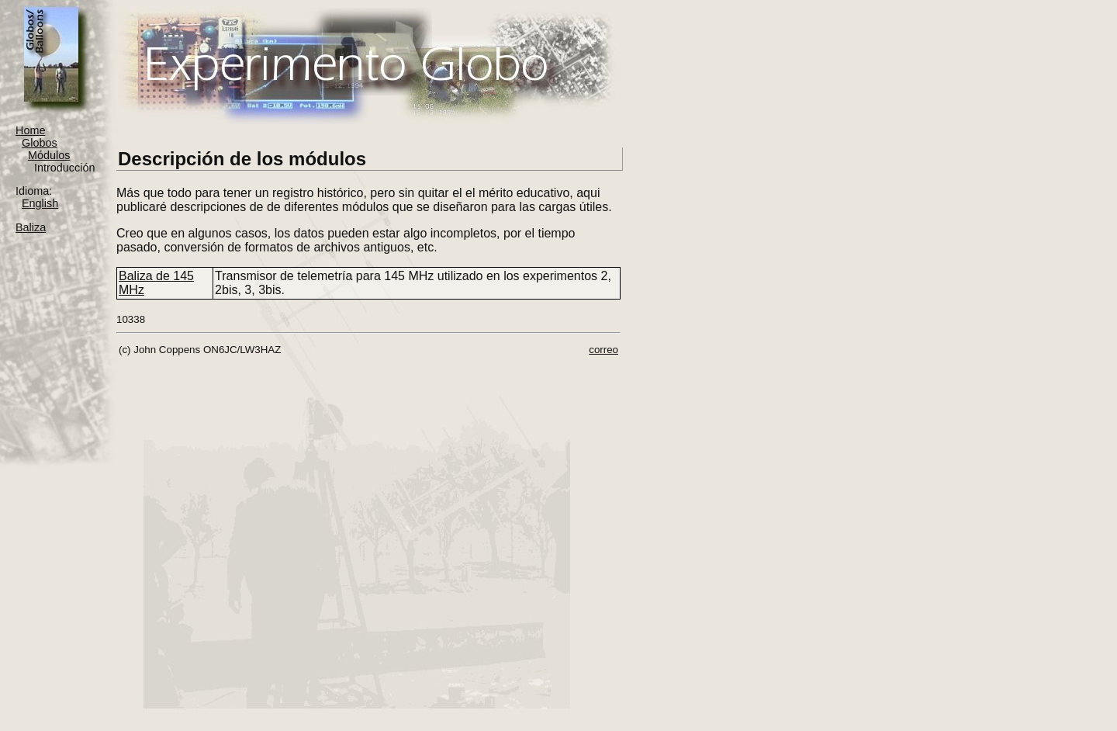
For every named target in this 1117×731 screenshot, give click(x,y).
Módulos (49, 155)
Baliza (31, 227)
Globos (39, 143)
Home (30, 130)
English (40, 203)
